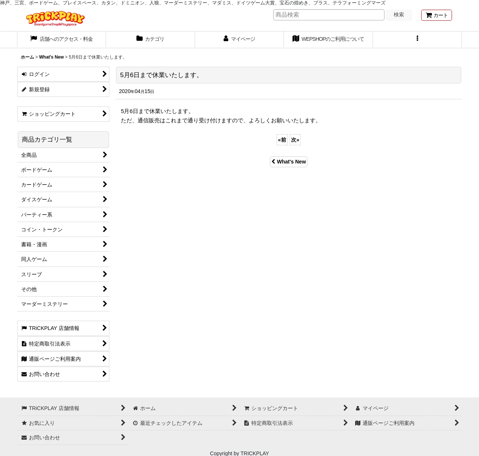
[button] (417, 40)
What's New (288, 162)
